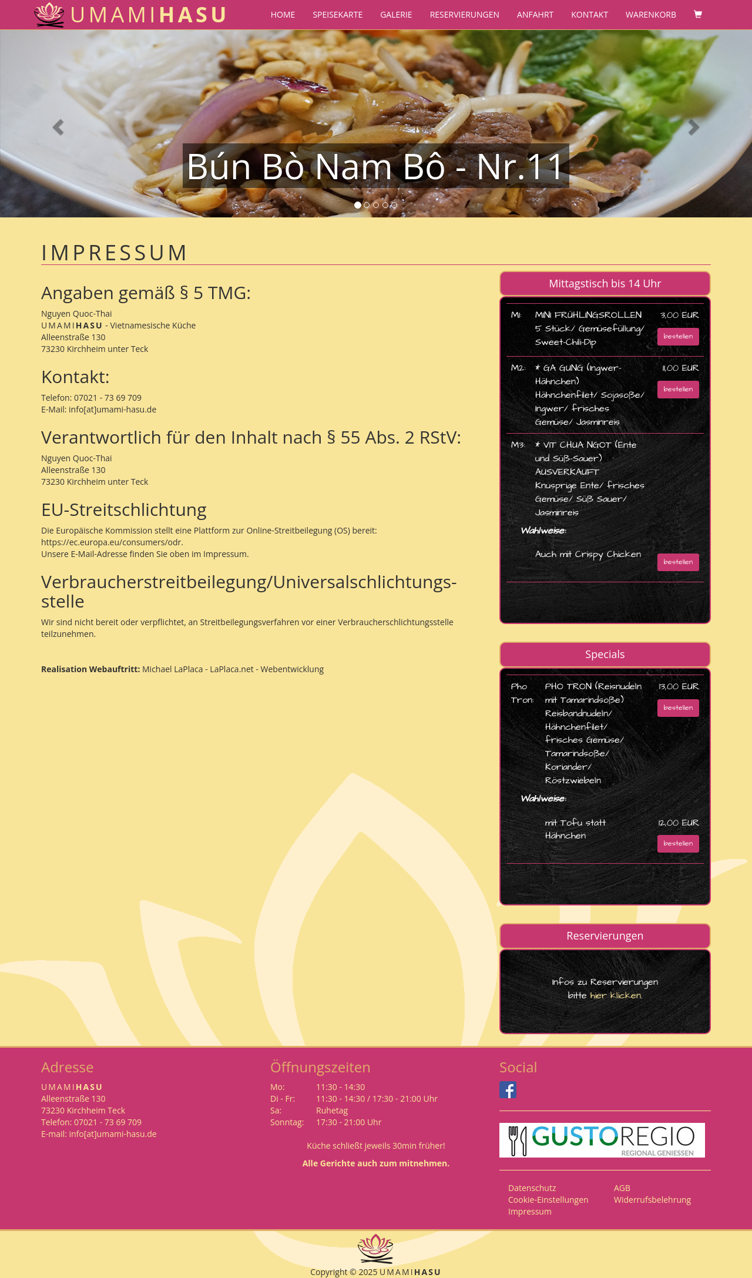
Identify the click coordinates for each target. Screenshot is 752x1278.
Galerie (396, 14)
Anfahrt (535, 14)
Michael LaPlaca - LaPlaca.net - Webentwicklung (232, 669)
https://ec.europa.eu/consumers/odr (111, 542)
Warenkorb (651, 14)
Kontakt (589, 14)
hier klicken (614, 995)
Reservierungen (464, 14)
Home (283, 14)
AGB (622, 1187)
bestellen (678, 336)
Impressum (530, 1211)
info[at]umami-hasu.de (112, 409)
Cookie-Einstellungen (548, 1199)
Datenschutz (532, 1187)
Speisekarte (337, 14)
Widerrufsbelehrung (652, 1199)
